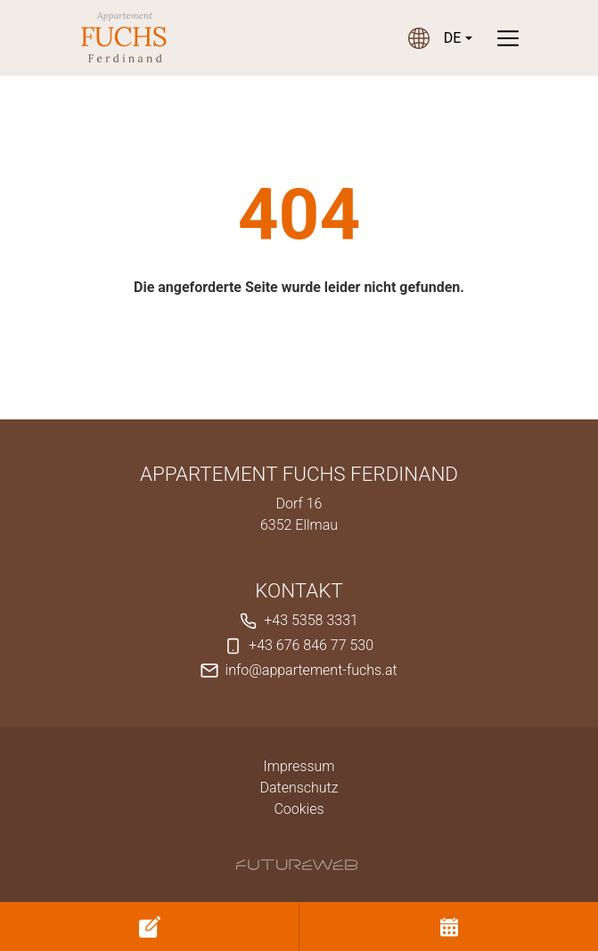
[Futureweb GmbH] (297, 865)
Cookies (299, 809)
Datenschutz (298, 787)
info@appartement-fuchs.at (311, 670)
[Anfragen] (149, 926)
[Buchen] (448, 926)
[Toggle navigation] (508, 38)
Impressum (298, 766)
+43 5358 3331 (311, 620)
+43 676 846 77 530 (311, 645)
